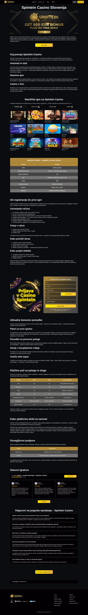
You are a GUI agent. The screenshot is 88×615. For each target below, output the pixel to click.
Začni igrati (44, 45)
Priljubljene (18, 106)
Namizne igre (72, 601)
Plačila (53, 2)
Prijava (74, 2)
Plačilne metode (57, 599)
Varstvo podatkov (57, 603)
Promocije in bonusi (73, 603)
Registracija (80, 1)
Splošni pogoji (57, 605)
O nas (55, 594)
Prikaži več (44, 501)
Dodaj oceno (70, 476)
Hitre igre (52, 106)
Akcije (48, 2)
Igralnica (34, 2)
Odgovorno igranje (58, 601)
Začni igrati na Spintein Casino (44, 572)
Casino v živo (41, 2)
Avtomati (70, 106)
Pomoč (55, 596)
